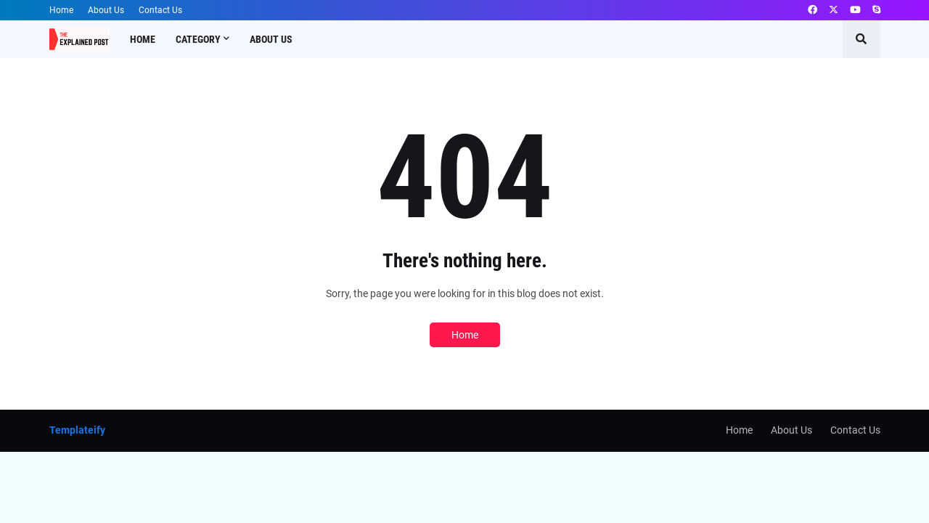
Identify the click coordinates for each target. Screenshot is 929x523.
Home (61, 10)
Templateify (77, 430)
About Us (106, 10)
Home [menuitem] (142, 39)
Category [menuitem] (198, 39)
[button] (861, 39)
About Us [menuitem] (271, 39)
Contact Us (160, 10)
